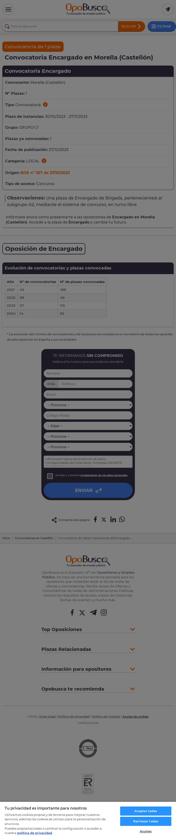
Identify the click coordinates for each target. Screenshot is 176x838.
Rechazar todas (145, 821)
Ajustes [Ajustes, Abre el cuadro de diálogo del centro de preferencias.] (146, 831)
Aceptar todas (145, 811)
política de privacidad (34, 833)
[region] (88, 819)
